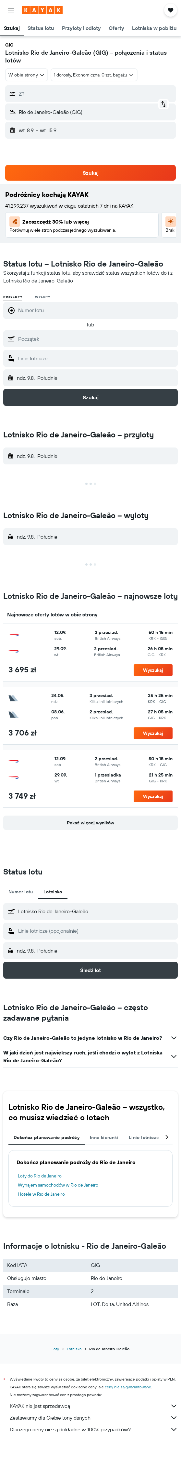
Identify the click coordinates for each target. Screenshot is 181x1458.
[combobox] (26, 74)
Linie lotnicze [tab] (144, 1137)
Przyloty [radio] (12, 297)
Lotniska (74, 1348)
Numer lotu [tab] (20, 892)
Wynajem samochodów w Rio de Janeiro (58, 1185)
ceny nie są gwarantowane (128, 1386)
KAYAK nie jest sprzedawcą (94, 1406)
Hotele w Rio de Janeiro (41, 1194)
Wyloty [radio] (42, 297)
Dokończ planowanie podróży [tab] (46, 1137)
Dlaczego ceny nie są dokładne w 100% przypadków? (94, 1429)
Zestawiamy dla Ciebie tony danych (94, 1418)
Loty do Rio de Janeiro (40, 1176)
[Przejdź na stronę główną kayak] (42, 10)
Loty (55, 1348)
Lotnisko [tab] (52, 892)
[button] (11, 10)
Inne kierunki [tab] (104, 1137)
